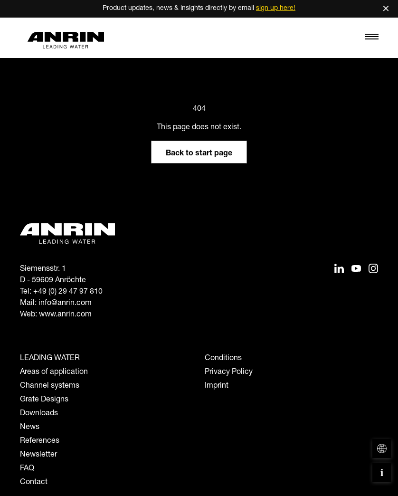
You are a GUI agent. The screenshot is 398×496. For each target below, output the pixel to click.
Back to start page (199, 154)
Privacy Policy (229, 372)
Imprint (216, 386)
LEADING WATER (50, 358)
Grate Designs (44, 400)
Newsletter (38, 455)
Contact (33, 482)
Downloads (39, 414)
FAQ (27, 469)
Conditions (223, 358)
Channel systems (49, 386)
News (29, 427)
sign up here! (275, 8)
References (39, 441)
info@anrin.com (65, 303)
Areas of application (54, 372)
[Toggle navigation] (372, 39)
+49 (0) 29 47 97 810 (68, 292)
